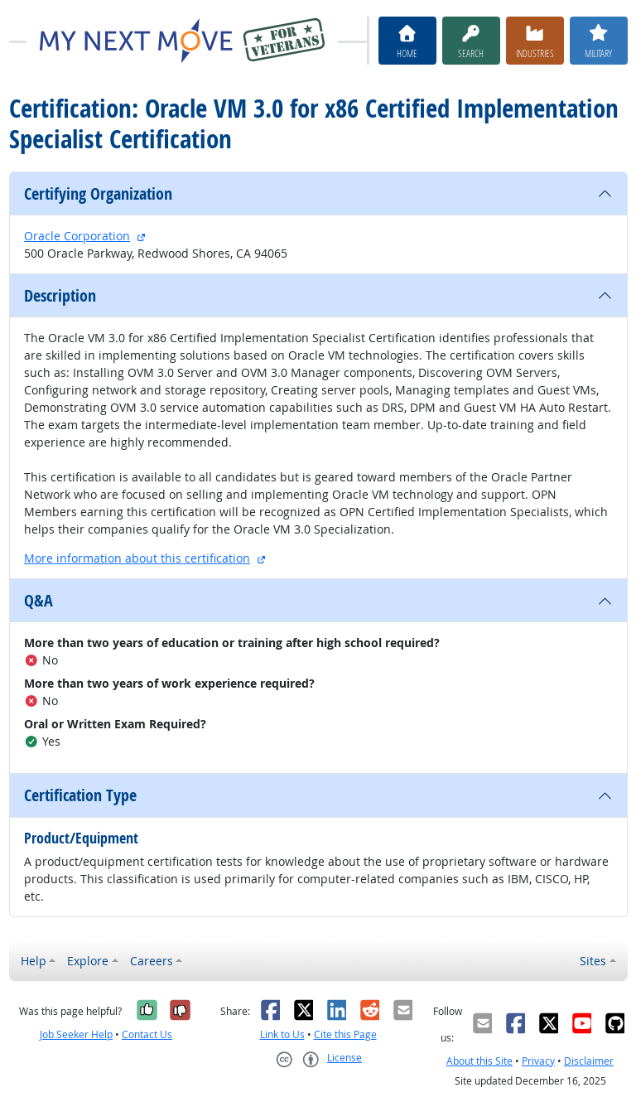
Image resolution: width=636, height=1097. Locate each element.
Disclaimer (589, 1061)
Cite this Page (345, 1034)
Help (33, 961)
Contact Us (147, 1034)
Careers (151, 961)
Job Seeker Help (76, 1034)
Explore (87, 961)
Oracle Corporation (77, 236)
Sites (593, 961)
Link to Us (282, 1034)
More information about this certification (137, 558)
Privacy (538, 1061)
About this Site (479, 1061)
